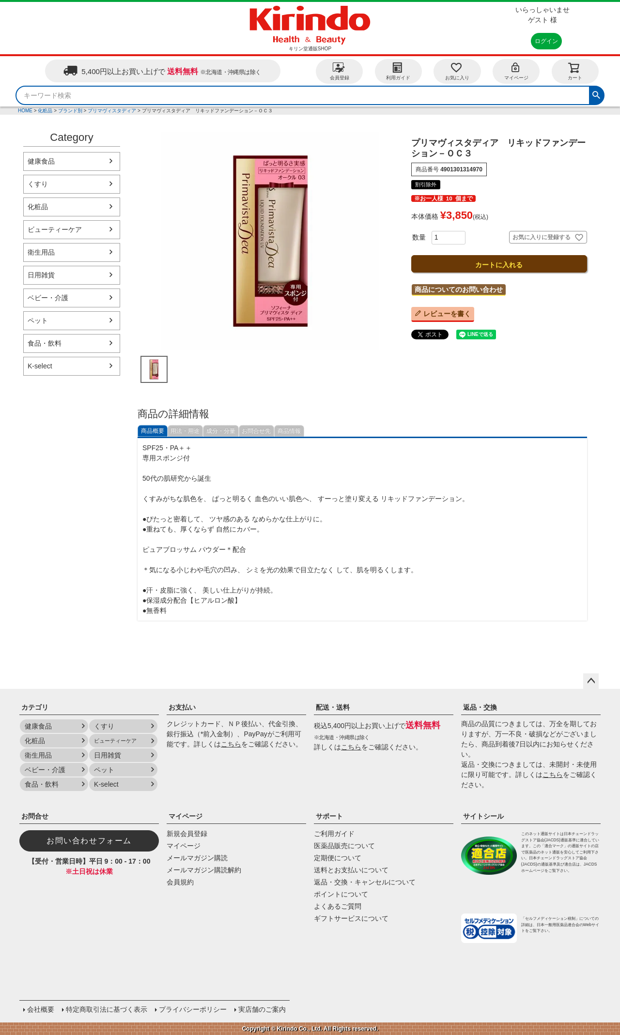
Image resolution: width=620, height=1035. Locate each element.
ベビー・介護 (48, 298)
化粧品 (45, 110)
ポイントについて (341, 894)
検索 (596, 94)
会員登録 (339, 70)
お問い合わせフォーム (89, 841)
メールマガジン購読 (197, 858)
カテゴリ (34, 707)
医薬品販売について (344, 846)
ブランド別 (70, 110)
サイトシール (483, 816)
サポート (329, 816)
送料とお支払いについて (351, 870)
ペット (38, 320)
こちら (231, 744)
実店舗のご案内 (262, 1009)
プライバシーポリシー (193, 1009)
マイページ (516, 70)
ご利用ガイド (334, 833)
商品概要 (152, 431)
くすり (38, 184)
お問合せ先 (256, 431)
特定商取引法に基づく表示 (106, 1009)
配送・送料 (333, 707)
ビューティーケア (55, 229)
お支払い (182, 707)
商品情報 (289, 431)
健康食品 (41, 161)
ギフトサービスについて (351, 918)
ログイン (546, 41)
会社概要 (40, 1009)
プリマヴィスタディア (112, 110)
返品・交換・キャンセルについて (365, 882)
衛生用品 (41, 252)
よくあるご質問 (337, 906)
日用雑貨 (41, 275)
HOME (25, 110)
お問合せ (34, 816)
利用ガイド (398, 70)
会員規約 (180, 882)
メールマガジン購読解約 (204, 870)
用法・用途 (185, 431)
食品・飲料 (45, 343)
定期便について (337, 858)
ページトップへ (591, 681)
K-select (40, 366)
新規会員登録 (187, 833)
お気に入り (457, 70)
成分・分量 (220, 431)
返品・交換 (480, 707)
